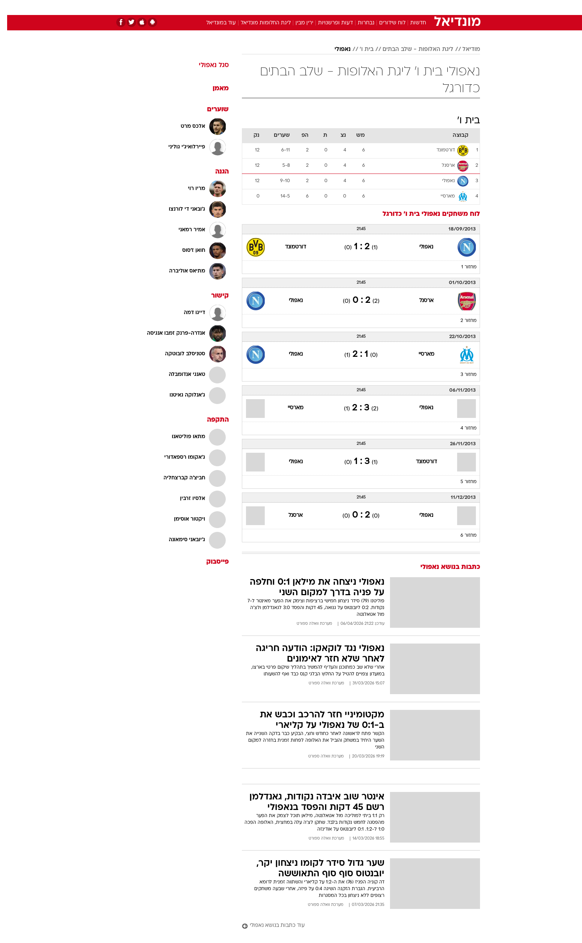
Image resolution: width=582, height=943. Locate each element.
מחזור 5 (461, 482)
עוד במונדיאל (214, 23)
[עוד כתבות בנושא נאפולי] (354, 926)
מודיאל (464, 49)
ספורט (398, 7)
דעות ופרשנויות (328, 23)
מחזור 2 (461, 321)
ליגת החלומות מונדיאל (259, 23)
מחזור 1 (462, 267)
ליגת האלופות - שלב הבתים (410, 49)
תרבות (374, 7)
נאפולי (335, 49)
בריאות (286, 7)
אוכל (309, 7)
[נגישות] (10, 7)
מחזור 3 (461, 375)
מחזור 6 (461, 535)
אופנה (205, 7)
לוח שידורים (385, 23)
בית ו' (359, 49)
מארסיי (419, 354)
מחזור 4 (461, 428)
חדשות (423, 7)
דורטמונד (288, 247)
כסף (329, 7)
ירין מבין (297, 23)
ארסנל (419, 300)
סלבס (350, 7)
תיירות (261, 7)
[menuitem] (419, 7)
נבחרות (359, 23)
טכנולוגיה (233, 7)
